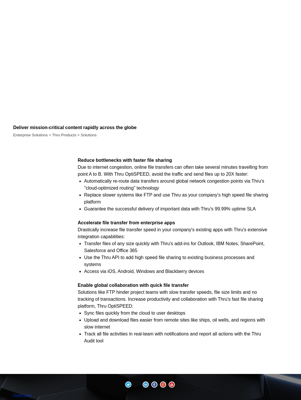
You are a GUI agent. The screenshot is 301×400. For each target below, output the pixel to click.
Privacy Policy (22, 395)
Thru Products (64, 135)
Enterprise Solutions (30, 135)
